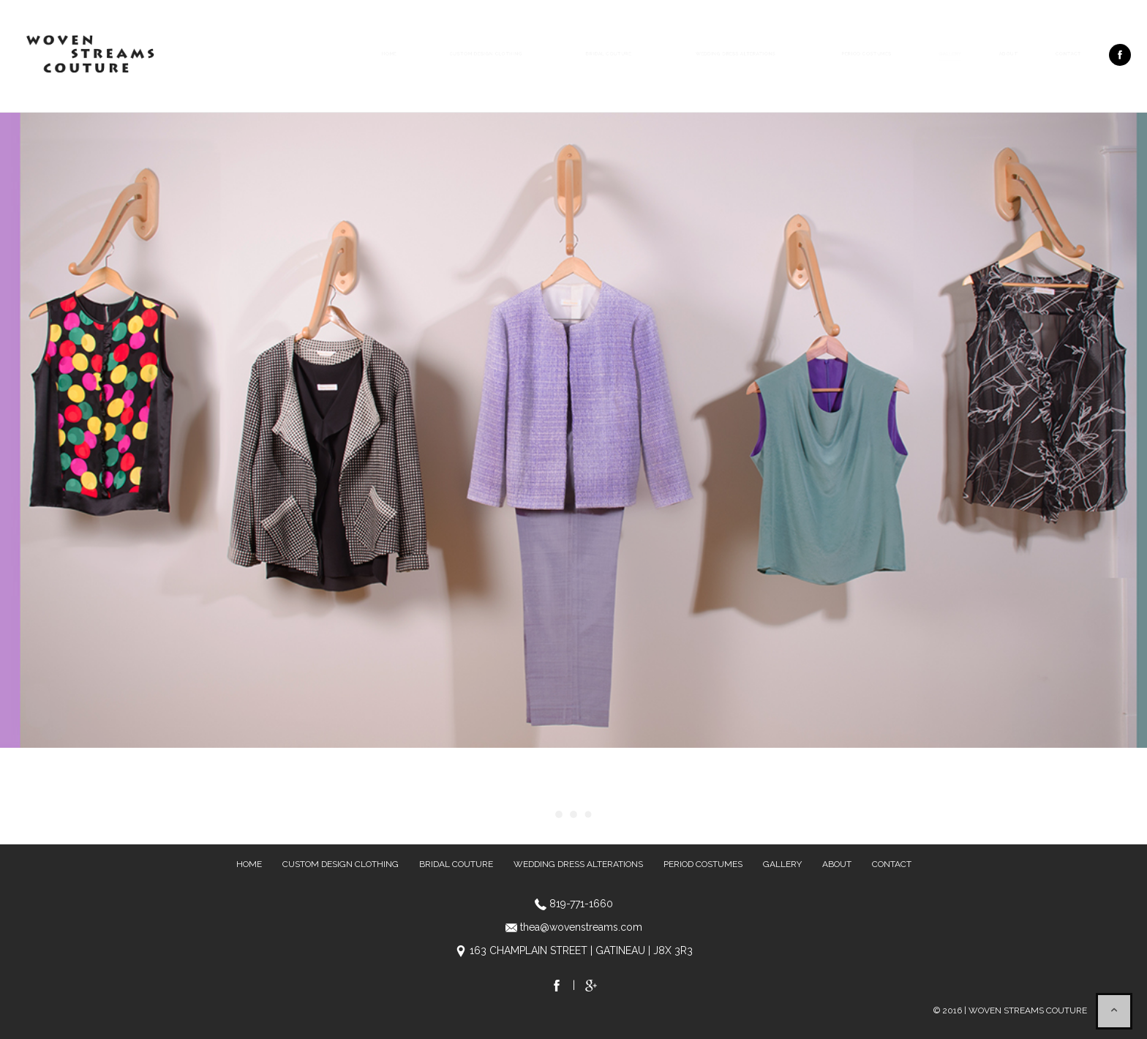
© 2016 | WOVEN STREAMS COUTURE (1010, 1010)
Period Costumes (866, 54)
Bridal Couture (608, 54)
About (1008, 54)
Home (389, 54)
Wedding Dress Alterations (735, 54)
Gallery (950, 54)
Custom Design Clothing (486, 54)
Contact (1068, 54)
